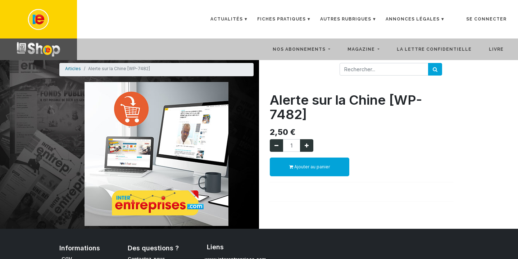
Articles (73, 68)
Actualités (226, 19)
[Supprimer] (276, 145)
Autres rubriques (345, 19)
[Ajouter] (306, 145)
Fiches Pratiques (281, 19)
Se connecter (486, 19)
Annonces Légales (413, 19)
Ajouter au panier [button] (309, 166)
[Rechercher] (435, 69)
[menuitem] (440, 49)
